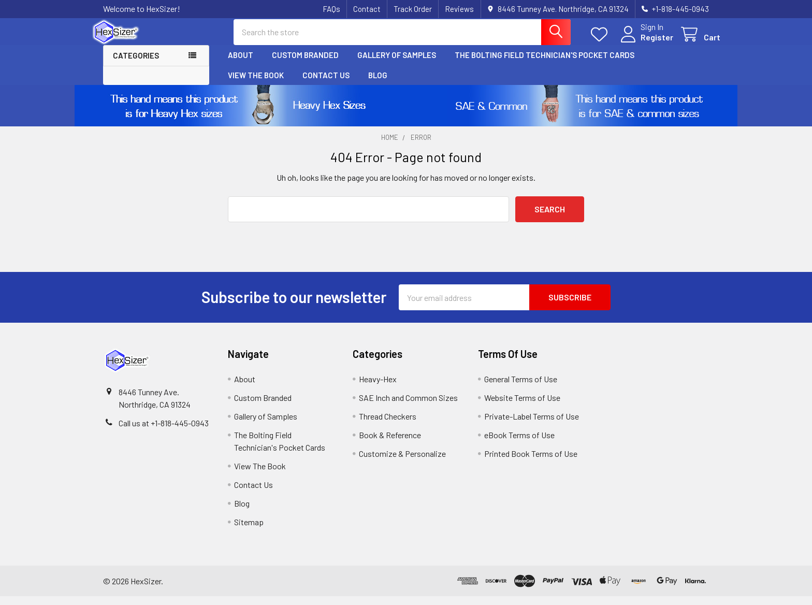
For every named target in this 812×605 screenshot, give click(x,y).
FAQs (331, 8)
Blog (377, 83)
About (240, 63)
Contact (367, 8)
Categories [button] (136, 64)
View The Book (256, 83)
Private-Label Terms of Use (531, 425)
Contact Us (326, 83)
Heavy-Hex (378, 388)
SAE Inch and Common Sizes (408, 406)
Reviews (459, 8)
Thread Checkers (387, 425)
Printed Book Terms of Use (530, 462)
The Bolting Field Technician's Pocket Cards (544, 63)
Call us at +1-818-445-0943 (164, 432)
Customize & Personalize (402, 462)
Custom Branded (305, 63)
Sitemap (249, 531)
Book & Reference (390, 444)
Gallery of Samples (396, 63)
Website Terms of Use (522, 406)
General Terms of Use (520, 388)
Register (645, 43)
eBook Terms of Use (519, 444)
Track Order (413, 8)
